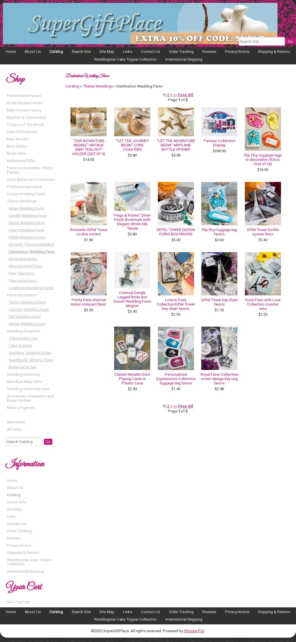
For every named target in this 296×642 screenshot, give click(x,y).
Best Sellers (17, 146)
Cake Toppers (20, 345)
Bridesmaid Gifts (21, 161)
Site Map (106, 51)
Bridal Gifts (16, 153)
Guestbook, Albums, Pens (31, 360)
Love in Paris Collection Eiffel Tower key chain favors (176, 304)
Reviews (209, 51)
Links (127, 51)
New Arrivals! (18, 139)
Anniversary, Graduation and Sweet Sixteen (30, 398)
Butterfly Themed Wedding (31, 244)
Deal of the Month (22, 132)
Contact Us (150, 51)
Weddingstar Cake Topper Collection (125, 59)
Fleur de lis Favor (23, 280)
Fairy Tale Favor (21, 273)
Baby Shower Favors (24, 110)
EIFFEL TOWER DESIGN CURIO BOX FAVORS (176, 232)
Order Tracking (181, 51)
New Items (16, 422)
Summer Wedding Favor (29, 309)
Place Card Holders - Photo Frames (30, 170)
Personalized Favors (24, 96)
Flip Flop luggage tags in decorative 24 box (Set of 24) (263, 159)
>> (175, 95)
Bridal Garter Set (22, 367)
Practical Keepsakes (24, 187)
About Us (33, 51)
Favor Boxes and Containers (30, 179)
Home (11, 51)
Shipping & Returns (274, 51)
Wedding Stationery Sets (28, 389)
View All (185, 95)
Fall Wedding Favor (25, 317)
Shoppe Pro (194, 631)
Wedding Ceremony (23, 374)
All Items (14, 429)
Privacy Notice (237, 51)
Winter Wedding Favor (27, 324)
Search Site (81, 51)
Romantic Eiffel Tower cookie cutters (88, 232)
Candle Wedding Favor (28, 215)
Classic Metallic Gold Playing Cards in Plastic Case (132, 378)
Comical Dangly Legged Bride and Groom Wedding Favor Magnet (132, 299)
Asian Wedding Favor (27, 208)
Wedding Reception (23, 331)
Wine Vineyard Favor (25, 266)
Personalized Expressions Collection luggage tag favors (175, 378)
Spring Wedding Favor (27, 302)
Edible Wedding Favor (27, 237)
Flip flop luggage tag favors (219, 232)
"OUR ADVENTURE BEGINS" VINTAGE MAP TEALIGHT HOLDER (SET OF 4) (88, 147)
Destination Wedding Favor (32, 252)
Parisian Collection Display (219, 143)
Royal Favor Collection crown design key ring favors (219, 378)
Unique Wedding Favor (26, 194)
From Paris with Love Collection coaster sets (262, 304)
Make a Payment (21, 407)
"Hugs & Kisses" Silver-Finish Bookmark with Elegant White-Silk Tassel (132, 221)
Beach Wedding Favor (27, 223)
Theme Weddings (22, 201)
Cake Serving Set (23, 338)
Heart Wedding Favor (26, 230)
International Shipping (183, 59)
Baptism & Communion (26, 117)
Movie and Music (23, 259)
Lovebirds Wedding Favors (31, 288)
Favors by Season (22, 295)
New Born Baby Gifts (24, 381)
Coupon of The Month (25, 124)
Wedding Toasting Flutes (30, 353)
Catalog (56, 51)
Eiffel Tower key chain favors (219, 302)
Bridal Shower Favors (24, 103)
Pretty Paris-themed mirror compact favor (88, 302)
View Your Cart (17, 602)
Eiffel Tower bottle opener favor (262, 232)
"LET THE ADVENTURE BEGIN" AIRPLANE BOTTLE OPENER (176, 145)
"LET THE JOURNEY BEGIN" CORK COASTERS (132, 145)
